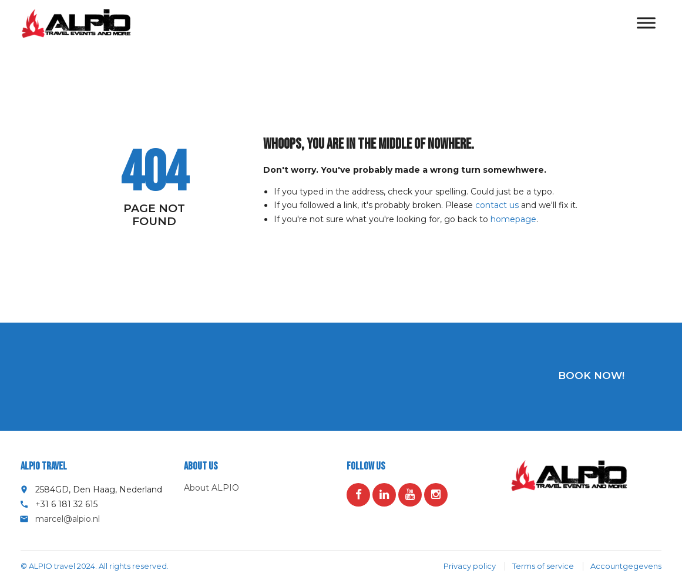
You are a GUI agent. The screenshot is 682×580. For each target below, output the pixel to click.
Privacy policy (470, 566)
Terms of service (543, 566)
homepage (513, 219)
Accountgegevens (625, 566)
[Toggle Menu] (646, 23)
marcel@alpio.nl (67, 519)
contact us (497, 205)
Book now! (591, 375)
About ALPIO (211, 487)
